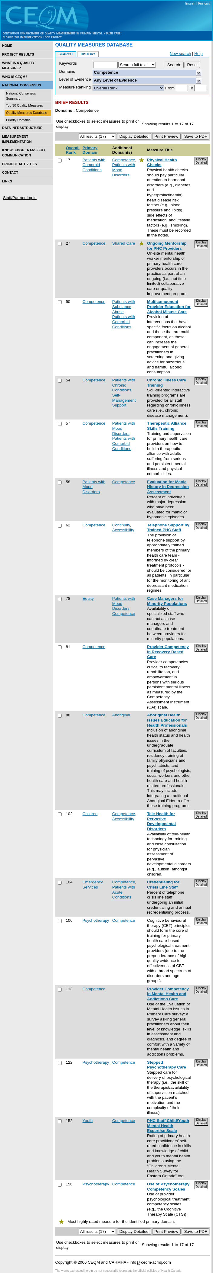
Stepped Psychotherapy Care (166, 1065)
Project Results (18, 54)
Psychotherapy (96, 920)
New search (180, 53)
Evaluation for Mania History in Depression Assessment (168, 487)
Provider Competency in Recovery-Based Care (168, 652)
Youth (88, 1120)
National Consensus (21, 85)
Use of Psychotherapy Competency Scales (168, 1186)
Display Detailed (201, 160)
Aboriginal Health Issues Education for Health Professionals (167, 720)
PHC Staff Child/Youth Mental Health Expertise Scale (168, 1125)
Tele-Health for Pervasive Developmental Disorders (161, 821)
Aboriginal (121, 715)
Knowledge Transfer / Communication (23, 152)
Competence (123, 160)
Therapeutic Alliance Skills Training (166, 426)
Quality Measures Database (26, 112)
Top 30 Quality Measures (24, 105)
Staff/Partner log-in (20, 197)
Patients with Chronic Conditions (123, 385)
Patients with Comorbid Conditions (94, 165)
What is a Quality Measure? (18, 65)
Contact (10, 172)
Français (204, 3)
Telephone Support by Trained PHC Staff (168, 527)
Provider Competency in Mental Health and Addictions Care (168, 994)
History (88, 54)
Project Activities (19, 164)
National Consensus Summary (21, 96)
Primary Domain (90, 150)
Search (65, 54)
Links (7, 181)
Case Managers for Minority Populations (167, 601)
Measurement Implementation (16, 139)
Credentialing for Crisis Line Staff (163, 884)
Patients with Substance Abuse (123, 306)
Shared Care (123, 243)
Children (90, 814)
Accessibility (123, 530)
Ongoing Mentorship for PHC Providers (166, 246)
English (190, 3)
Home (7, 45)
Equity (88, 598)
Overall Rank (72, 150)
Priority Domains (18, 120)
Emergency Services (93, 884)
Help (198, 53)
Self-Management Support (124, 400)
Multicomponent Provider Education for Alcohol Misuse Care (169, 306)
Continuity (121, 525)
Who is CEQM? (14, 77)
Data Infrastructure (22, 128)
